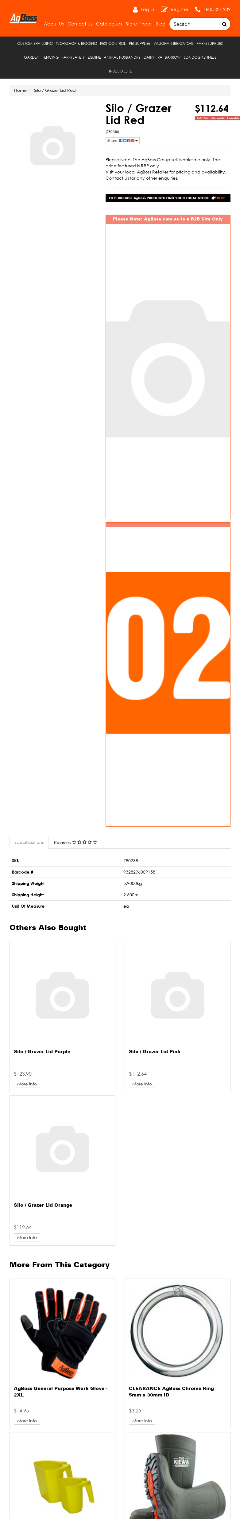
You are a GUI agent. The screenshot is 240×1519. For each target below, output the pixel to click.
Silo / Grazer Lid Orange (43, 1205)
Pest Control (113, 43)
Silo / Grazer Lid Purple (42, 1052)
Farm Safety (73, 57)
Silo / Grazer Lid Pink (154, 1052)
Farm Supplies (210, 43)
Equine (94, 57)
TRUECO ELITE (120, 71)
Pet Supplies (139, 43)
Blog (160, 23)
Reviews (75, 842)
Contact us (117, 178)
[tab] (29, 842)
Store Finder (139, 23)
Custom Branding (35, 43)
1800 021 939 (216, 9)
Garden (31, 57)
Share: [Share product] (122, 140)
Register (179, 9)
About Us (54, 23)
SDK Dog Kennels (200, 57)
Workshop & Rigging (76, 43)
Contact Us (80, 23)
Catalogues (109, 23)
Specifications (29, 842)
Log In (147, 9)
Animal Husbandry (122, 57)
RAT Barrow (169, 57)
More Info (27, 1083)
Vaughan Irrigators (173, 43)
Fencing (50, 57)
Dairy (149, 57)
